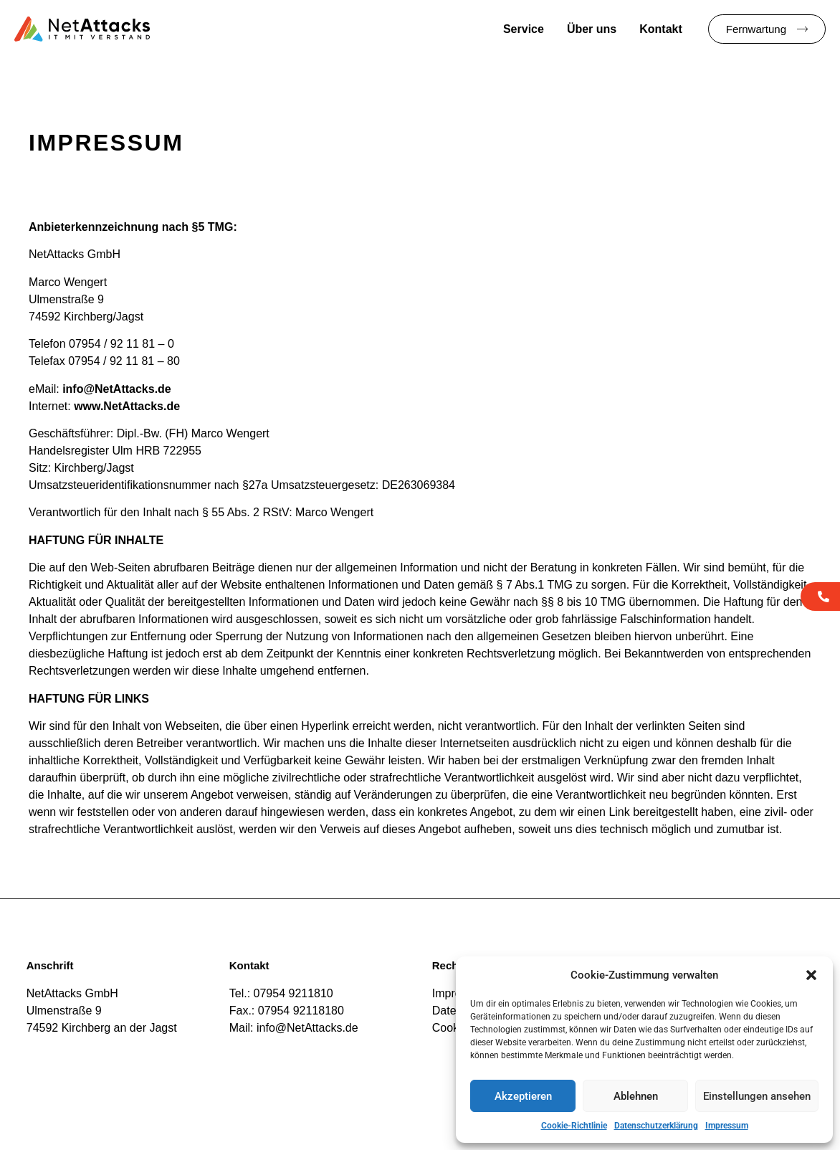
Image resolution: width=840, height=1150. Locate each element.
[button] (811, 975)
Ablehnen (636, 1096)
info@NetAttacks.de (116, 389)
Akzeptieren (523, 1096)
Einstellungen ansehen (757, 1096)
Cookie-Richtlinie (574, 1126)
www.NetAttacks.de (127, 406)
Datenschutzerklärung (656, 1126)
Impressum (726, 1126)
